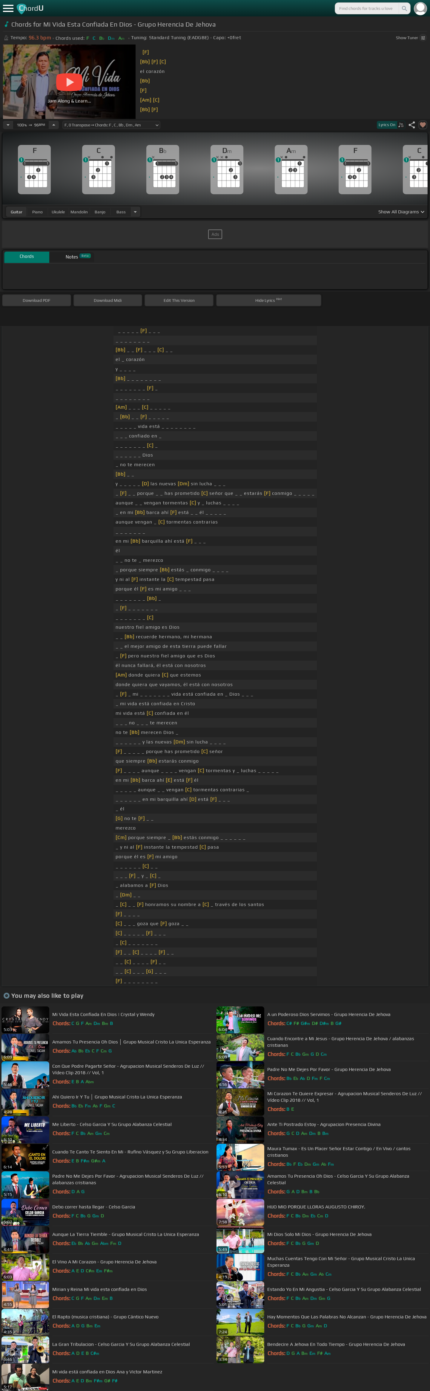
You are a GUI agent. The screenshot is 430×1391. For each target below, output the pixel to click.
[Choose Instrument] (135, 211)
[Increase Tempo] (54, 125)
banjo (100, 211)
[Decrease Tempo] (8, 125)
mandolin (79, 211)
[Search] (404, 8)
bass (121, 211)
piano (37, 211)
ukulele (58, 211)
